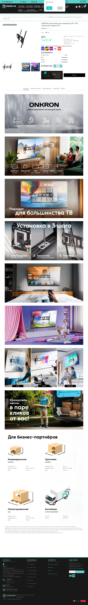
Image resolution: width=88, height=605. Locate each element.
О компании (31, 564)
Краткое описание (36, 88)
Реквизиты (31, 586)
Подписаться (79, 572)
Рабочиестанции (20, 10)
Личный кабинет (33, 583)
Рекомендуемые (54, 573)
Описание (26, 88)
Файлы (63, 88)
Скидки (51, 570)
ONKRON (73, 43)
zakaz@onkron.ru (10, 586)
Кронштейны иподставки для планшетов (30, 10)
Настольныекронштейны (29, 6)
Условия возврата (33, 570)
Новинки (52, 567)
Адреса (23, 1)
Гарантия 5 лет (32, 577)
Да (49, 8)
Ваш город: (34, 1)
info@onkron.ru (9, 1)
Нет (60, 8)
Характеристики (46, 88)
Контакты (31, 580)
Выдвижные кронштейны (37, 6)
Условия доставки (33, 573)
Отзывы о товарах (54, 564)
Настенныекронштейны (21, 6)
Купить (74, 75)
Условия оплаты (32, 567)
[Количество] (58, 66)
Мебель (41, 10)
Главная (5, 17)
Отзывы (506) (56, 88)
